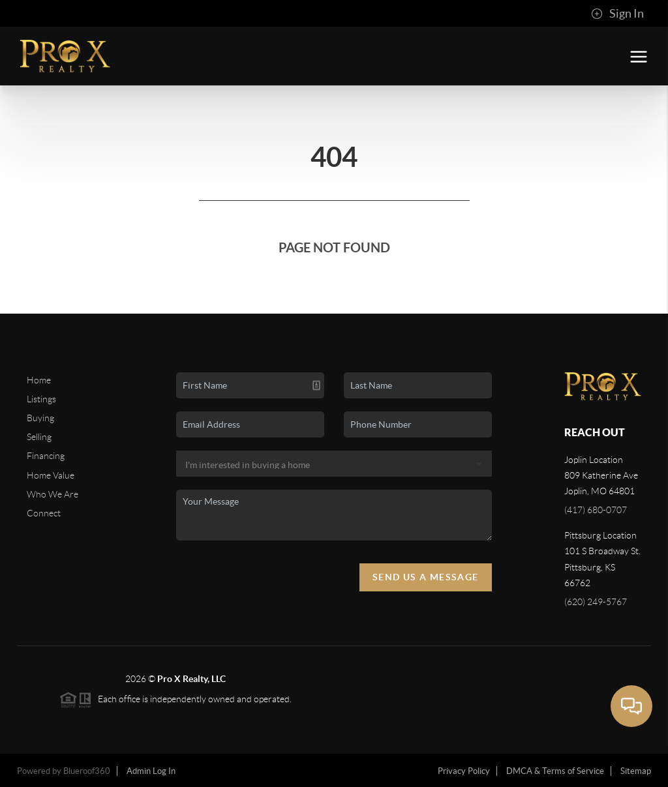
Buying (40, 418)
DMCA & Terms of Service (555, 771)
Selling (39, 437)
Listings (41, 399)
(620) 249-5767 (595, 602)
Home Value (50, 475)
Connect (44, 513)
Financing (46, 456)
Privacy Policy (464, 771)
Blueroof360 (86, 771)
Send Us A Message (425, 577)
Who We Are (52, 494)
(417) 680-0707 (595, 510)
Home (39, 380)
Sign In (617, 13)
